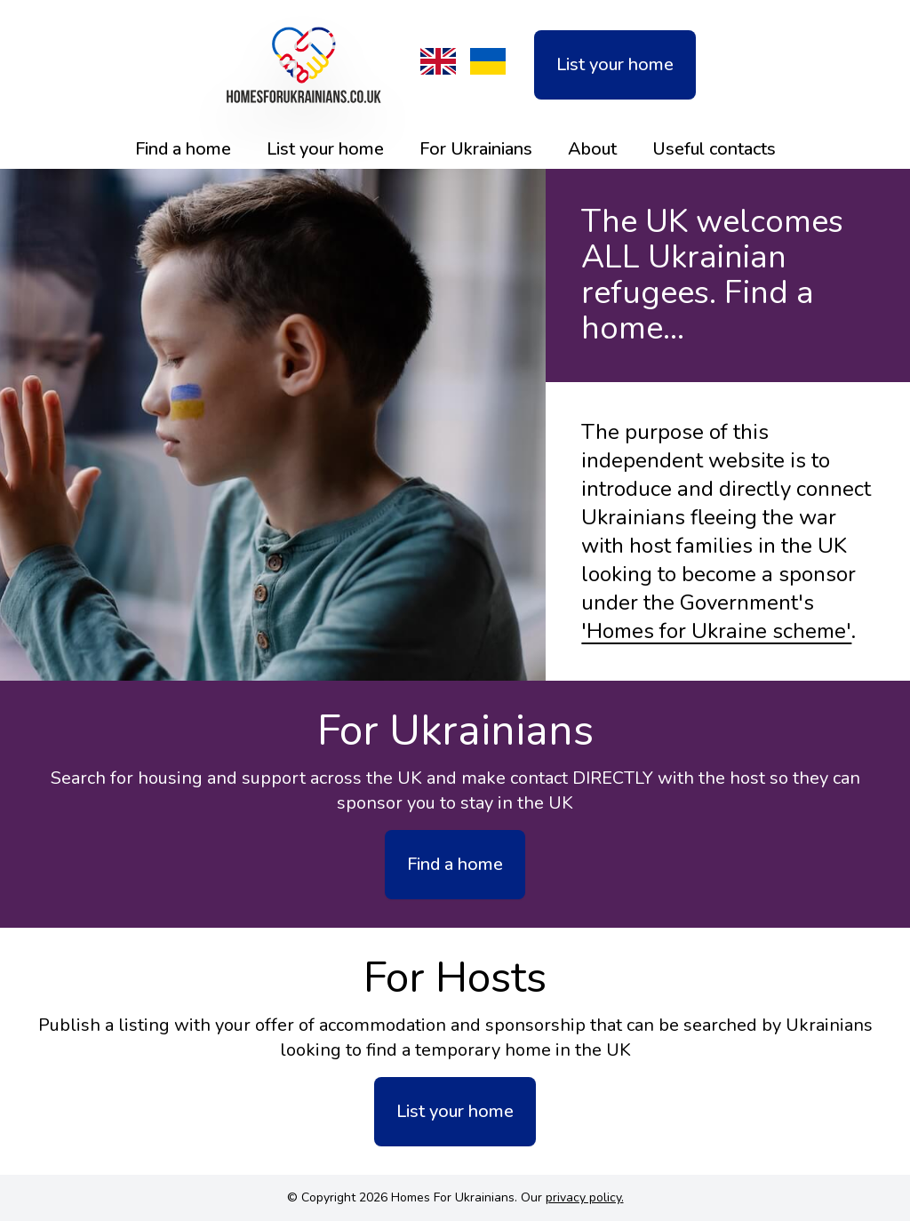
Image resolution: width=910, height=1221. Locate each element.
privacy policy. (585, 1197)
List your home (615, 64)
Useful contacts (714, 149)
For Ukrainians (475, 149)
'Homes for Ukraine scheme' (716, 631)
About (592, 149)
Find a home (183, 149)
